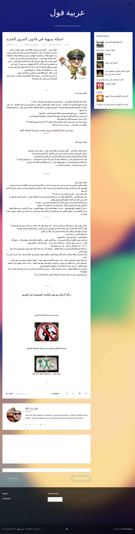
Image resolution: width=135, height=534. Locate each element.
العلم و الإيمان (110, 83)
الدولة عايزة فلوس (54, 44)
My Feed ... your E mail (106, 50)
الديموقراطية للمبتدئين (113, 42)
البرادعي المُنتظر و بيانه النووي (116, 96)
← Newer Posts (12, 478)
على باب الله (14, 44)
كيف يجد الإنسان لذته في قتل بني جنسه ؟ (112, 104)
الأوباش (99, 92)
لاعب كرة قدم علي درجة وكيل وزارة (110, 79)
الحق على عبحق (111, 62)
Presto (108, 54)
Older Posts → (81, 478)
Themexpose (127, 529)
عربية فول (67, 12)
